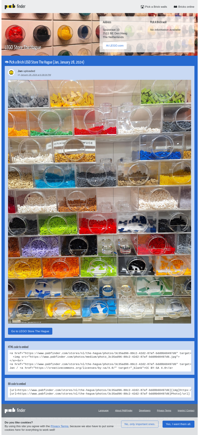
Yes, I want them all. (178, 424)
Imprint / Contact (186, 410)
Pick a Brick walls (153, 7)
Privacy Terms (164, 410)
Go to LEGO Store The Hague (30, 331)
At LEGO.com (115, 45)
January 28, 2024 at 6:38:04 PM (36, 75)
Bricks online (183, 7)
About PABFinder (123, 410)
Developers (144, 410)
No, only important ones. (139, 424)
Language (103, 410)
